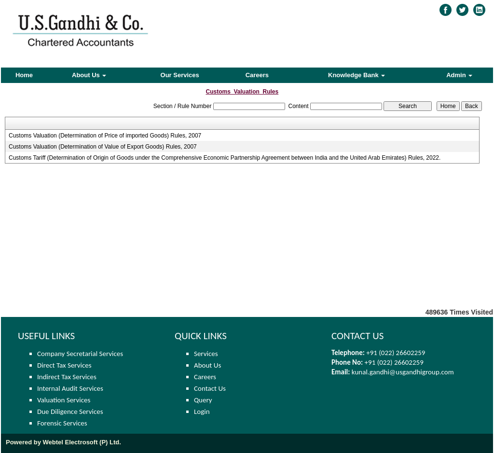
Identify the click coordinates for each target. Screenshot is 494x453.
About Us (89, 75)
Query (203, 400)
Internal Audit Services (70, 388)
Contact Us (210, 388)
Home (24, 75)
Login (202, 411)
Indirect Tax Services (66, 376)
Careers (257, 75)
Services (206, 353)
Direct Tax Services (64, 365)
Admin (459, 75)
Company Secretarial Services (80, 353)
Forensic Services (62, 423)
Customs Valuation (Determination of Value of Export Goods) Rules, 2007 (103, 146)
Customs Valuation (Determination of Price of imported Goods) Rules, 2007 (105, 135)
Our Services (180, 75)
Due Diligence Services (70, 411)
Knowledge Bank (356, 75)
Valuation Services (63, 400)
